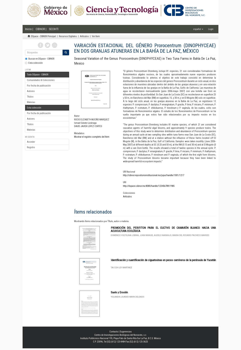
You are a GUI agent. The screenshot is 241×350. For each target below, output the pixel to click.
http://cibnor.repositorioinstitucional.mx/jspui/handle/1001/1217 (153, 175)
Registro (31, 147)
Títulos (30, 96)
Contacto (113, 331)
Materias (31, 102)
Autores (31, 91)
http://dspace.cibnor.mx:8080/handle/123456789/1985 (149, 186)
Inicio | (29, 29)
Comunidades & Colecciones (41, 80)
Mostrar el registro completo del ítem (91, 136)
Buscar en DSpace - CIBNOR (39, 58)
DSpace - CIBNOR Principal (43, 36)
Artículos (84, 36)
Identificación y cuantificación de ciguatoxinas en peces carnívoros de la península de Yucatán (163, 260)
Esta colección (34, 63)
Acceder (31, 141)
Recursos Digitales (68, 36)
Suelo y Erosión (119, 292)
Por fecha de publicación (39, 85)
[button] (198, 29)
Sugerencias (126, 331)
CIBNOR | (41, 29)
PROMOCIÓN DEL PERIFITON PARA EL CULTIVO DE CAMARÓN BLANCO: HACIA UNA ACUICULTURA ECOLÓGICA (163, 229)
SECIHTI (53, 29)
